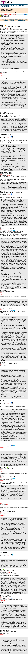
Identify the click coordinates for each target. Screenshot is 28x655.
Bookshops (5, 14)
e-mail (7, 28)
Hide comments (2, 23)
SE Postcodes (14, 14)
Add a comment (2, 75)
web (9, 28)
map (1, 27)
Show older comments (9, 23)
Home (1, 14)
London (9, 14)
